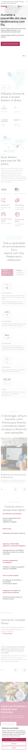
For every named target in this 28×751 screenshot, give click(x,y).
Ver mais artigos (7, 640)
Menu (26, 6)
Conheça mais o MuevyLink (10, 44)
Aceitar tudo (14, 739)
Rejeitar (14, 748)
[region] (14, 738)
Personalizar (14, 744)
